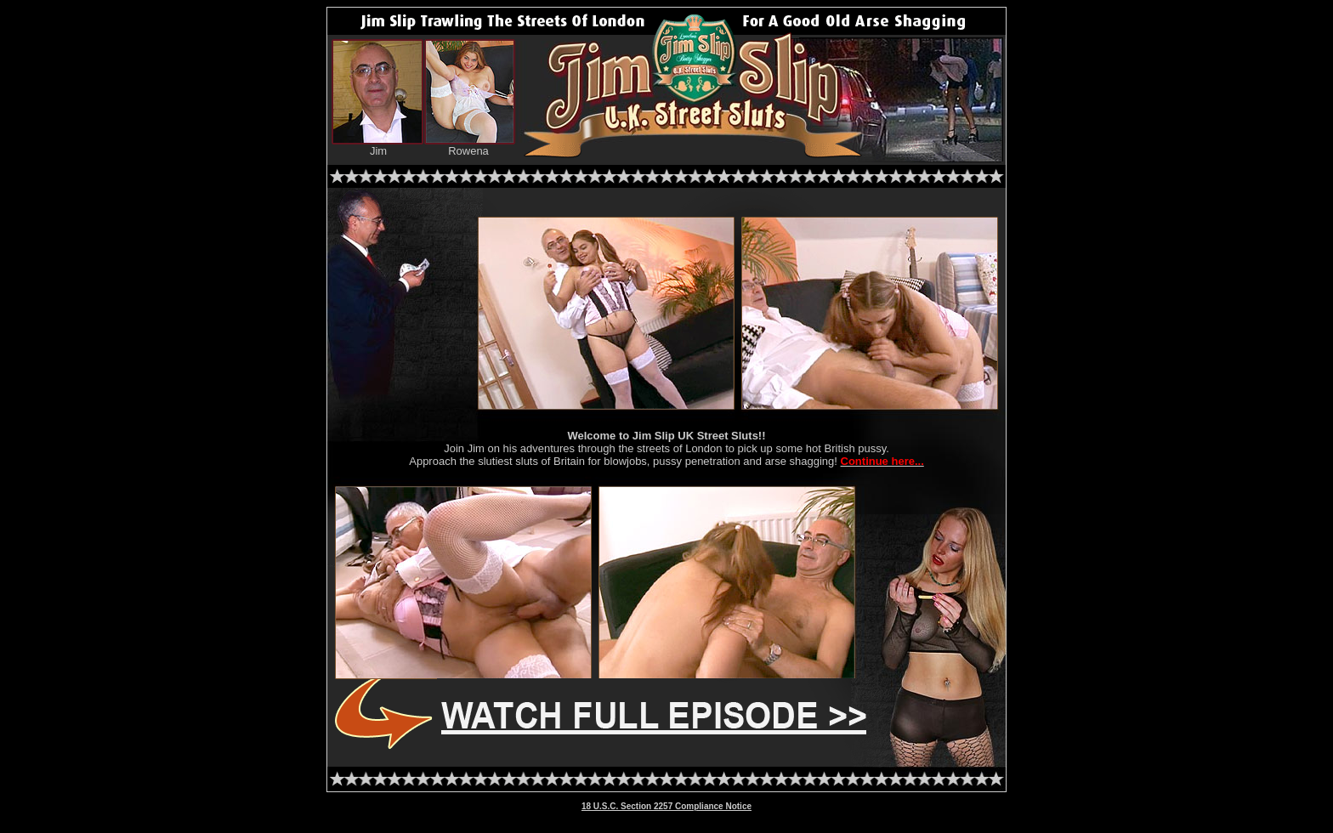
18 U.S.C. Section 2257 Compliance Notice (666, 806)
